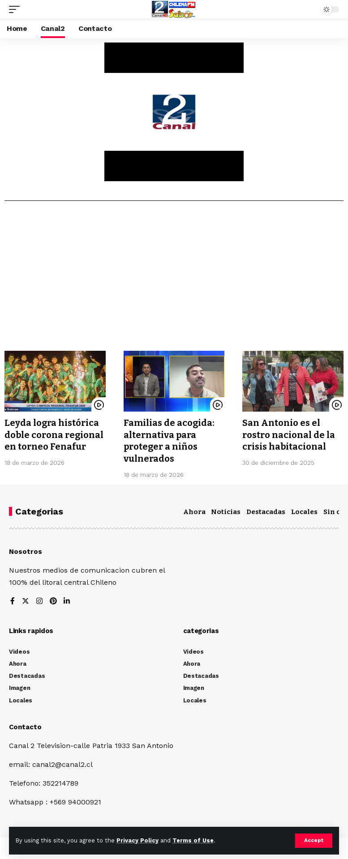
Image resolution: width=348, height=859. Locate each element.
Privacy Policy (137, 840)
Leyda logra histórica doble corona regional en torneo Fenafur (54, 434)
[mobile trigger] (16, 9)
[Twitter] (25, 600)
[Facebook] (12, 600)
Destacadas (265, 510)
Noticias (226, 510)
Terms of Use (193, 840)
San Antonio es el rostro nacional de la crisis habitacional (288, 434)
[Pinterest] (53, 600)
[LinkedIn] (67, 600)
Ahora (194, 510)
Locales (304, 510)
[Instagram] (39, 600)
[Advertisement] (174, 279)
